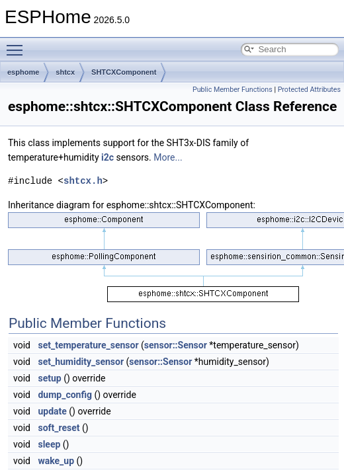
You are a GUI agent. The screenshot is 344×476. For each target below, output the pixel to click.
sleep (49, 444)
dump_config (65, 394)
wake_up (56, 461)
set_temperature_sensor (88, 345)
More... (167, 157)
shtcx (65, 72)
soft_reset (58, 427)
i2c (107, 157)
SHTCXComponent (123, 72)
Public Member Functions (233, 89)
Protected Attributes (309, 89)
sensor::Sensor (175, 345)
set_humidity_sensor (81, 361)
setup (49, 378)
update (52, 411)
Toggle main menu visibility (18, 44)
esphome (23, 72)
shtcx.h (83, 181)
